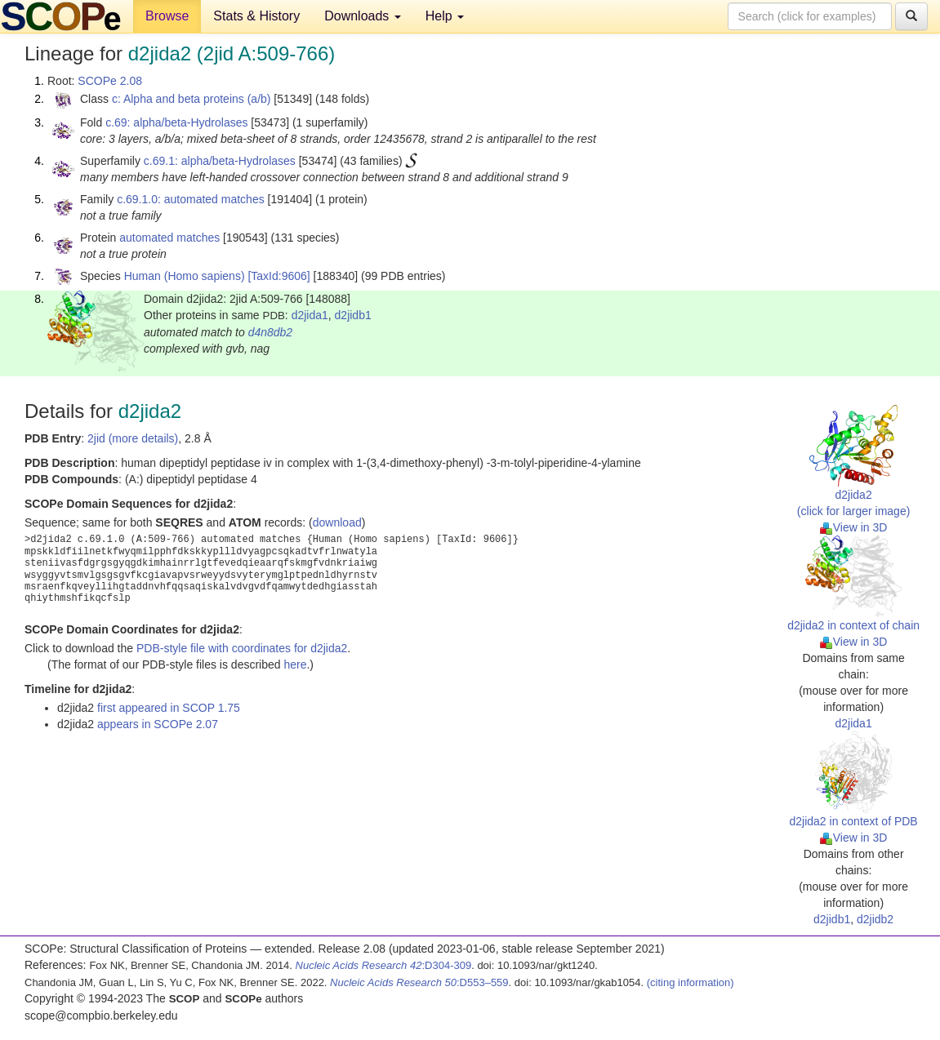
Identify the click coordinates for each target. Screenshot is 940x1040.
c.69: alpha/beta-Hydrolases (176, 122)
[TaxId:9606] (278, 275)
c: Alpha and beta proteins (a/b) (191, 98)
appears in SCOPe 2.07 (157, 724)
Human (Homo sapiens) (184, 275)
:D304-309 (384, 965)
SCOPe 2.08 (110, 80)
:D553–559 (419, 982)
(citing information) (690, 982)
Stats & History (256, 16)
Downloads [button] (362, 16)
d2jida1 (310, 315)
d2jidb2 (875, 919)
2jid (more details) (132, 438)
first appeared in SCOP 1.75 (168, 707)
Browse (167, 16)
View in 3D (854, 527)
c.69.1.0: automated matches (191, 199)
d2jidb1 (353, 315)
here (294, 664)
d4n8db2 (270, 332)
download (337, 522)
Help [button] (444, 16)
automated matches (169, 237)
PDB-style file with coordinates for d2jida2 (241, 648)
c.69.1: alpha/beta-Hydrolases (220, 160)
